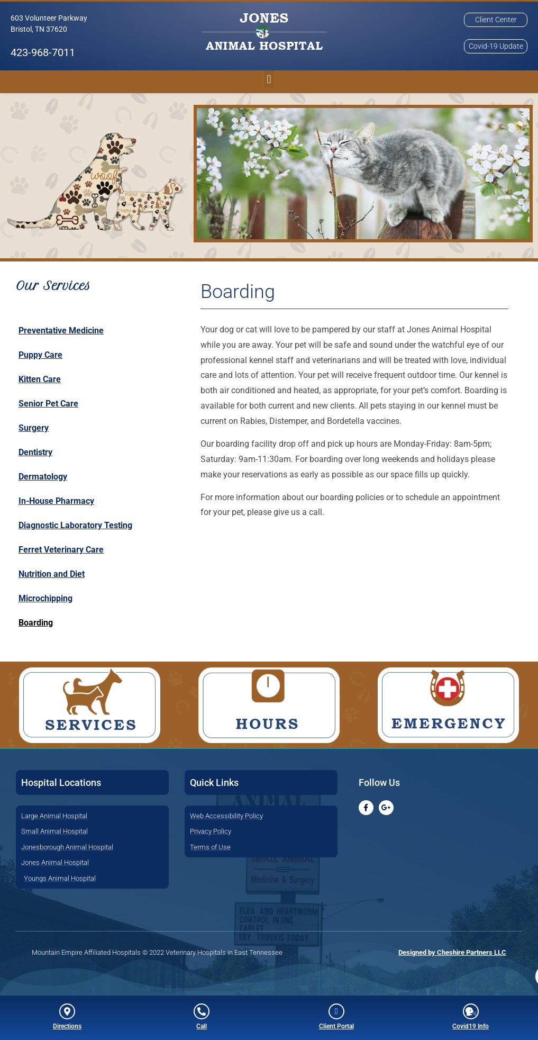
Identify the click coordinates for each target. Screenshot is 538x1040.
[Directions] (67, 1011)
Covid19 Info (470, 1026)
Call (201, 1026)
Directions (67, 1026)
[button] (269, 32)
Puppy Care (40, 356)
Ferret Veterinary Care (61, 551)
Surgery (34, 429)
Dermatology (43, 478)
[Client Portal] (336, 1011)
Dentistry (35, 453)
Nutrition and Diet (52, 575)
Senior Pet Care (48, 405)
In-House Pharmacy (56, 502)
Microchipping (45, 599)
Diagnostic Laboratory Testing (75, 526)
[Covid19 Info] (471, 1011)
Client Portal (336, 1026)
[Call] (201, 1011)
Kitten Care (40, 380)
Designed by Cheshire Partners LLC (452, 953)
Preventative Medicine (61, 332)
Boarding (36, 624)
